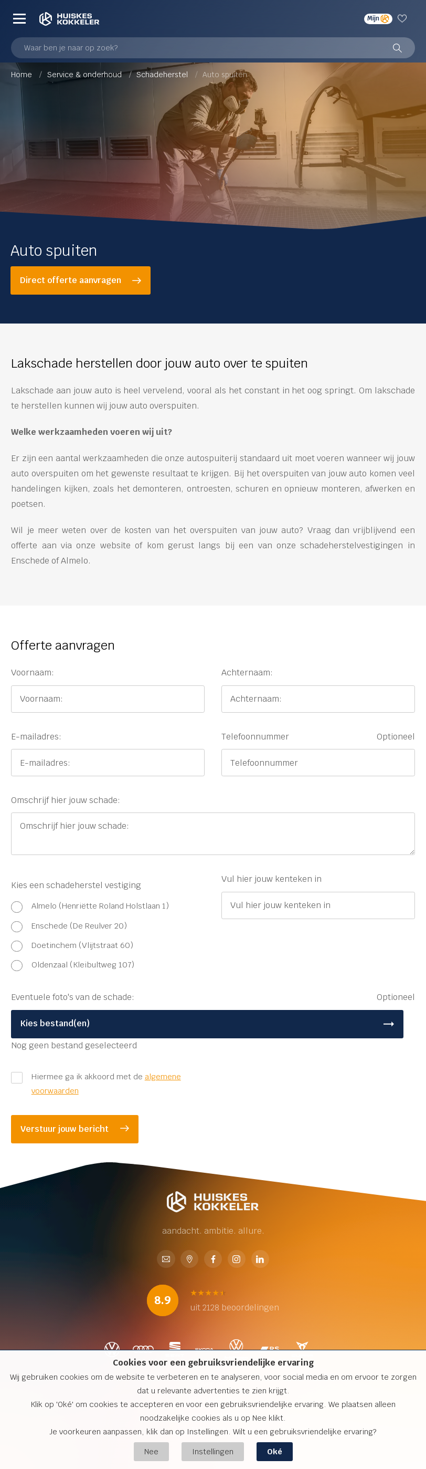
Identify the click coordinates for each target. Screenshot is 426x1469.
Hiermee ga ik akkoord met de (106, 1083)
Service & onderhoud (85, 74)
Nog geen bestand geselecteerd (74, 1045)
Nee (151, 1451)
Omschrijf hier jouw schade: (65, 800)
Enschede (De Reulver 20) (79, 926)
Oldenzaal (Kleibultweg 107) (82, 965)
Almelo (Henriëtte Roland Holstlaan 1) (100, 906)
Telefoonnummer (318, 737)
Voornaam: (32, 672)
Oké (274, 1451)
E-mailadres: (36, 736)
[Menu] (19, 19)
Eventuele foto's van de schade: (212, 997)
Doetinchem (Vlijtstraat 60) (82, 945)
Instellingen (212, 1451)
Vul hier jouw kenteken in (271, 878)
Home (22, 74)
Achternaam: (247, 672)
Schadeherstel (163, 74)
